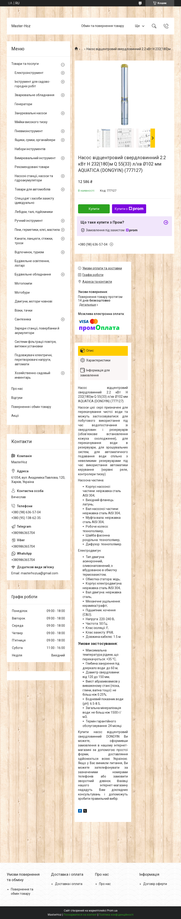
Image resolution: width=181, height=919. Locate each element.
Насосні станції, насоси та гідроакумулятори (34, 178)
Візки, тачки (23, 310)
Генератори (23, 104)
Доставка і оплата (68, 884)
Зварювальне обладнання (34, 95)
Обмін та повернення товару (102, 26)
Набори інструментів (30, 149)
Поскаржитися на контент (80, 914)
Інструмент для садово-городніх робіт (32, 84)
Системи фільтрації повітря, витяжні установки (35, 344)
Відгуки (16, 398)
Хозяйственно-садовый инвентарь (32, 375)
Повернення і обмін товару (31, 407)
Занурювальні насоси (31, 113)
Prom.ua (112, 910)
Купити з (129, 209)
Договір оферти (155, 884)
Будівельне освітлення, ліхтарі (32, 263)
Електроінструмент (29, 73)
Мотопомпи (23, 283)
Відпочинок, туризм (29, 252)
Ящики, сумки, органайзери (35, 140)
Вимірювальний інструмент (35, 158)
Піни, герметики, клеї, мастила (37, 230)
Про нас (17, 388)
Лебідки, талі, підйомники (34, 212)
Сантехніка (23, 319)
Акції (15, 415)
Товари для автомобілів (32, 189)
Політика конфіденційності (116, 914)
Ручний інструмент (29, 220)
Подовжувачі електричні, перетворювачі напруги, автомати (33, 359)
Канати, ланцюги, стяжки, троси (34, 241)
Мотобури (22, 292)
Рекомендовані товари (32, 167)
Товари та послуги (25, 64)
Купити (94, 209)
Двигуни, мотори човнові (33, 301)
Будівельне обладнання (33, 274)
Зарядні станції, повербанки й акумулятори (37, 331)
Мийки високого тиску (31, 122)
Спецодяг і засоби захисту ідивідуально (34, 201)
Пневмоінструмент (29, 131)
